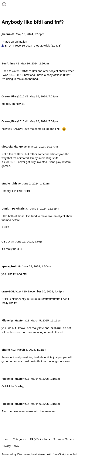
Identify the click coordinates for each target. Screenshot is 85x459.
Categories (19, 439)
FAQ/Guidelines (40, 439)
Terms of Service (64, 439)
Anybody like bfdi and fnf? (33, 22)
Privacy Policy (10, 446)
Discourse (23, 454)
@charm (56, 328)
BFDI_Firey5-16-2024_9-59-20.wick (27, 45)
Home (5, 439)
